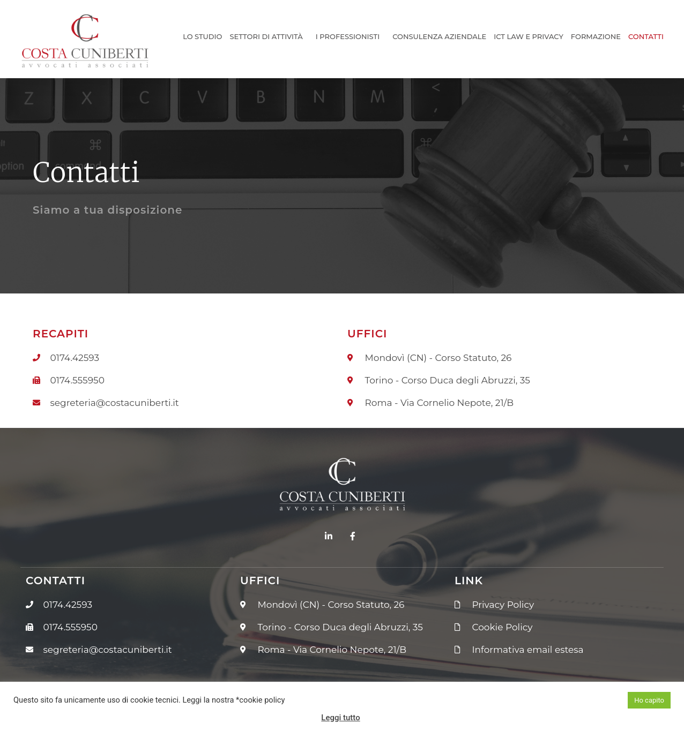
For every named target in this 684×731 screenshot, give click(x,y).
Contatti (646, 36)
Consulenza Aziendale (439, 36)
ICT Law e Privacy (528, 36)
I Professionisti (350, 36)
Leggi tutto (340, 717)
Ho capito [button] (649, 700)
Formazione (596, 36)
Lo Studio (202, 36)
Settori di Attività (268, 36)
